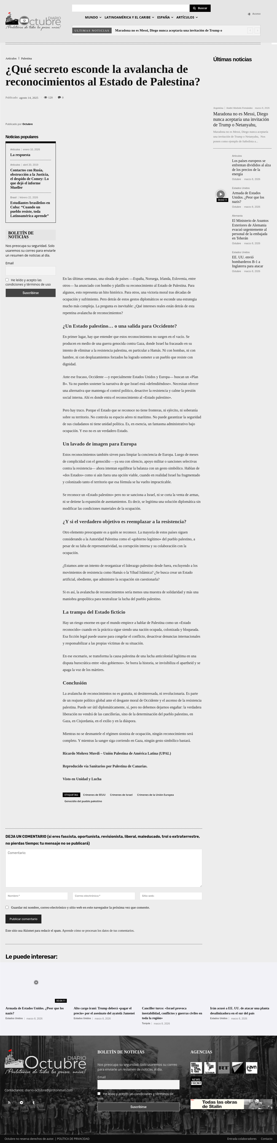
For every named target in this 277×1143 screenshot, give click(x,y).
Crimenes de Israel (121, 794)
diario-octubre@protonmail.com (49, 1090)
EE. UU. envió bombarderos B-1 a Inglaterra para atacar (247, 261)
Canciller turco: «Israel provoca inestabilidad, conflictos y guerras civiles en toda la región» (171, 1013)
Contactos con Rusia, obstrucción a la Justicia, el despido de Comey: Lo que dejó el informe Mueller (29, 179)
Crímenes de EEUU (94, 794)
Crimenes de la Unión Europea (155, 794)
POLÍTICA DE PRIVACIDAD (73, 1139)
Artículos (10, 58)
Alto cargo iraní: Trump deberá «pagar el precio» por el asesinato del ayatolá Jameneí (103, 1013)
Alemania (237, 216)
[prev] (250, 30)
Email (9, 263)
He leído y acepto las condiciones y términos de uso (28, 282)
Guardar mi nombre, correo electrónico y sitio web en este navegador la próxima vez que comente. (80, 907)
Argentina (218, 108)
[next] (257, 30)
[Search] (200, 8)
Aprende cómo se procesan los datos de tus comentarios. (98, 930)
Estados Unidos (241, 188)
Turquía (146, 1023)
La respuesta (20, 155)
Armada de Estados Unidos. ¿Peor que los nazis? (248, 197)
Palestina (26, 58)
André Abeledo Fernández (239, 107)
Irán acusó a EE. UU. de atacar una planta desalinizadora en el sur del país (237, 1013)
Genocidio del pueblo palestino (83, 801)
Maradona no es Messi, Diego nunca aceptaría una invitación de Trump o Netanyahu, (241, 119)
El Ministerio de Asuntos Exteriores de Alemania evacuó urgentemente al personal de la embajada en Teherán (250, 229)
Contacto (266, 1139)
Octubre (27, 124)
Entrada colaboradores (242, 1139)
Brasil (13, 197)
